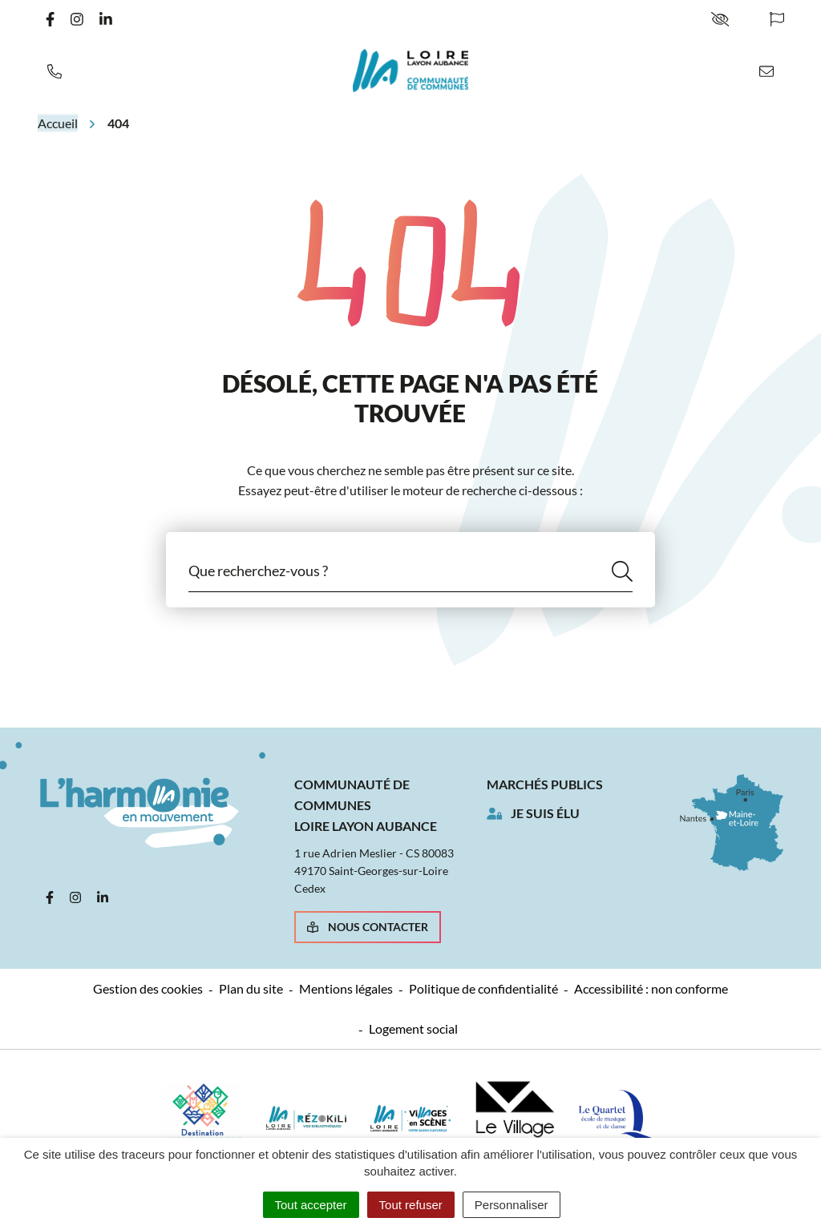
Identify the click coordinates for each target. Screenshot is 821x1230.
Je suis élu (545, 813)
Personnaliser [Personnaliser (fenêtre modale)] (511, 1205)
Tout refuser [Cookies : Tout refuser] (411, 1205)
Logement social (413, 1028)
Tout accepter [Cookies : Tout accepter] (311, 1205)
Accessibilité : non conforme (651, 988)
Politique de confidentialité (483, 988)
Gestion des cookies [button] (148, 988)
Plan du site (251, 988)
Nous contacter (367, 927)
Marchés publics (545, 784)
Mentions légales (346, 988)
